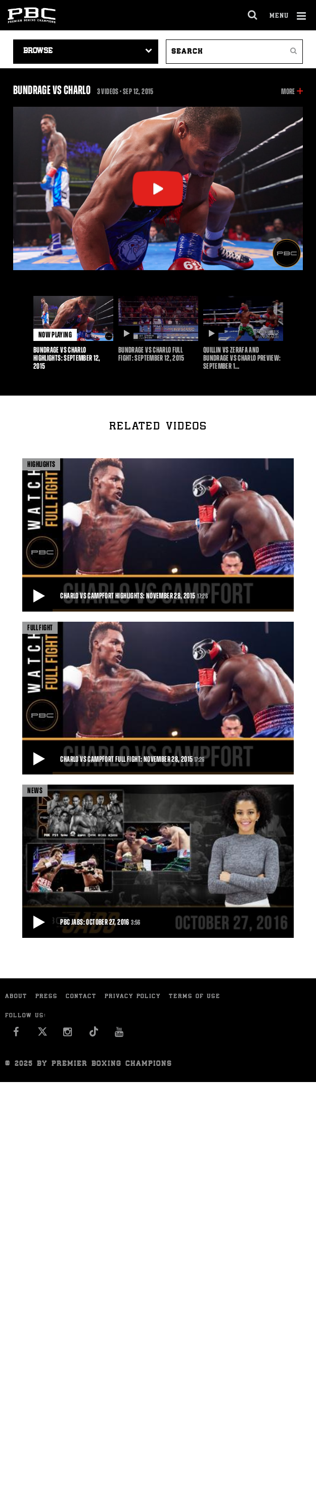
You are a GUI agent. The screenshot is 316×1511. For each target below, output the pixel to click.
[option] (73, 333)
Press (46, 997)
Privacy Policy (133, 997)
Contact (81, 997)
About (16, 997)
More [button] (288, 91)
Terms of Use (194, 997)
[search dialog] (253, 15)
